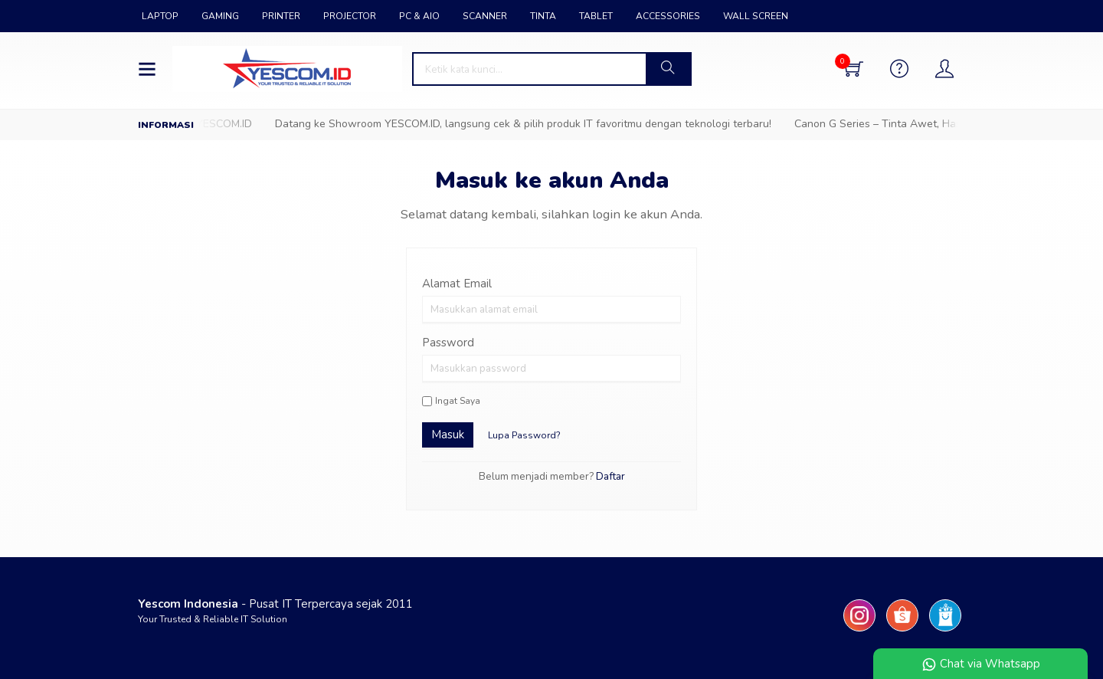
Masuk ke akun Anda (552, 180)
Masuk (447, 434)
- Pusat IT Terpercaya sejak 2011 (275, 604)
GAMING (220, 16)
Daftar (610, 476)
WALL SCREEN (755, 16)
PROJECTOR (349, 16)
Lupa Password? (524, 435)
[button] (668, 69)
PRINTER (281, 16)
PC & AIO (419, 16)
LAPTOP (160, 16)
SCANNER (485, 16)
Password (448, 342)
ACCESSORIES (668, 16)
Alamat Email (457, 283)
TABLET (596, 16)
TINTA (543, 16)
